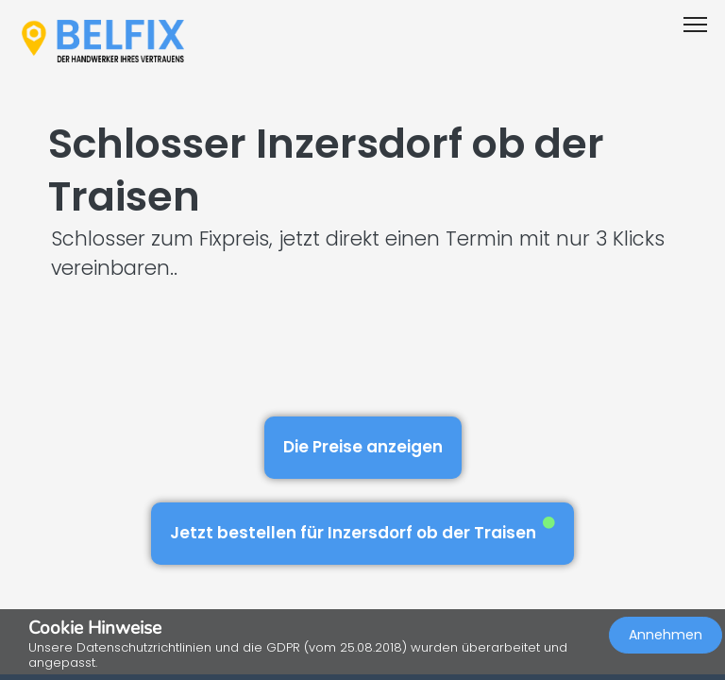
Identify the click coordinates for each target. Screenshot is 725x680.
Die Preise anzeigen (363, 446)
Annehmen (665, 634)
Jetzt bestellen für (362, 530)
